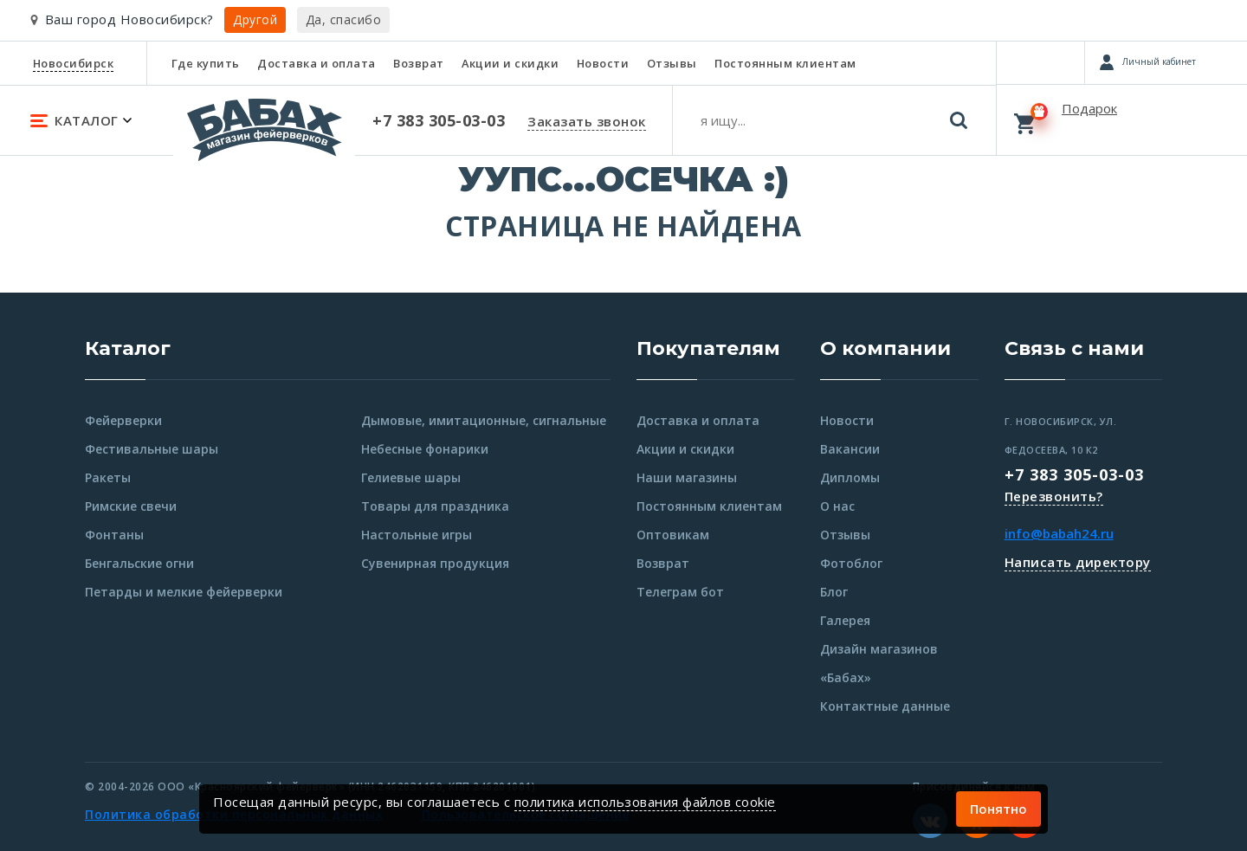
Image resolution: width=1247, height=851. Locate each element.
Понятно (998, 808)
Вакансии (850, 449)
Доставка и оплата (316, 63)
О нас (837, 506)
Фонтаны (114, 534)
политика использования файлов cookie (645, 801)
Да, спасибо (344, 19)
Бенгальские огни (139, 563)
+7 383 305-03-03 (1074, 474)
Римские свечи (131, 506)
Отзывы (672, 63)
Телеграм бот (680, 591)
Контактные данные (885, 706)
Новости (603, 63)
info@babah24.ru (1059, 533)
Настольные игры (416, 534)
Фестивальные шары (151, 449)
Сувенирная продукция (435, 563)
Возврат (418, 63)
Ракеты (108, 477)
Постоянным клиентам (785, 63)
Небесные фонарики (424, 449)
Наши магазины (686, 477)
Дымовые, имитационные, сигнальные (483, 420)
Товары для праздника (435, 506)
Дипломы (850, 477)
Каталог (128, 348)
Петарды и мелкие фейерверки (183, 591)
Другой (255, 19)
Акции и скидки (510, 63)
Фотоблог (851, 563)
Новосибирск (73, 63)
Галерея (845, 620)
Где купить (205, 63)
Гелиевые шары (411, 477)
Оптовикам (672, 534)
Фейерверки (123, 420)
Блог (834, 591)
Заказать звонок (586, 121)
